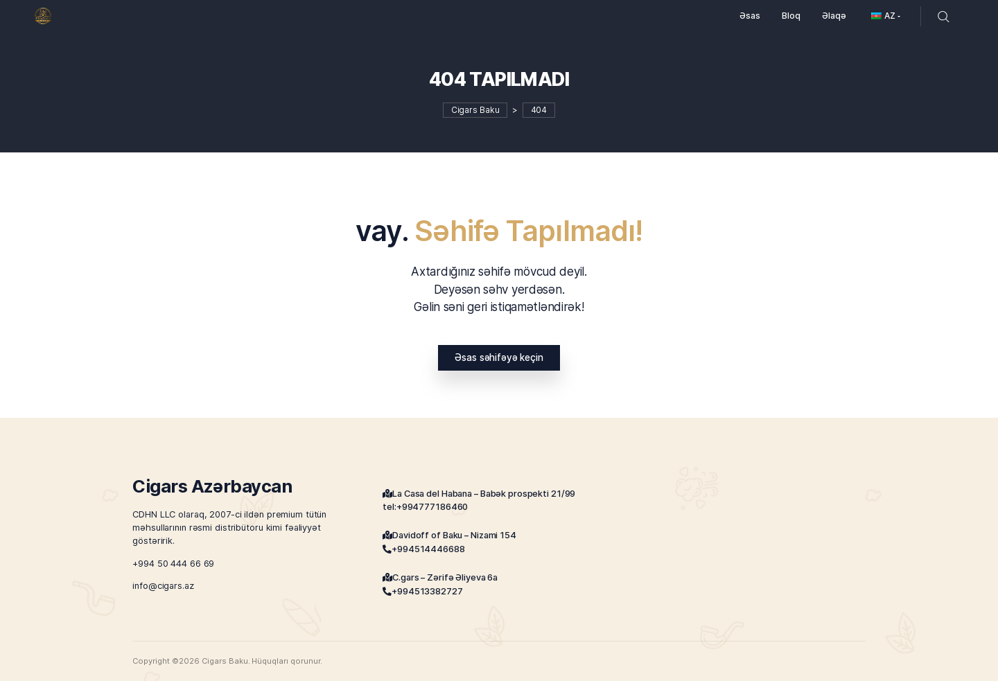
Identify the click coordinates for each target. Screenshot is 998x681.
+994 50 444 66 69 (173, 563)
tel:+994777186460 (425, 507)
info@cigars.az (162, 586)
